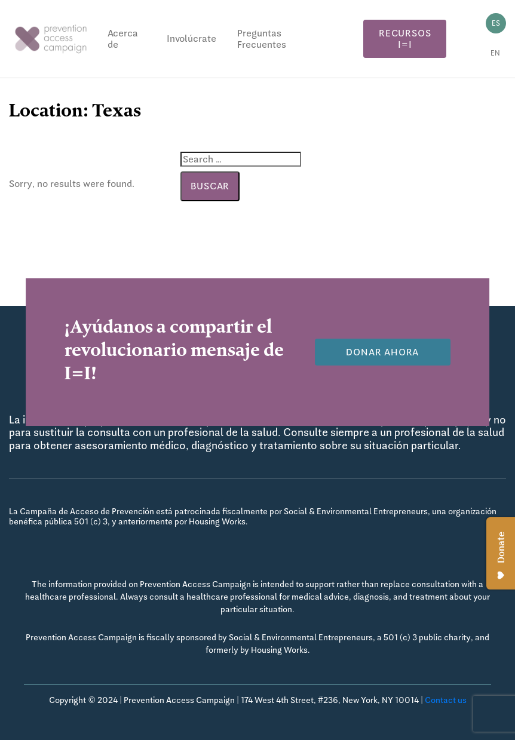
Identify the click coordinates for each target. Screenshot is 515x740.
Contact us (446, 700)
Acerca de (123, 38)
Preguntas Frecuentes (261, 38)
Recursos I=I (405, 38)
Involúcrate (191, 38)
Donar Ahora (382, 352)
